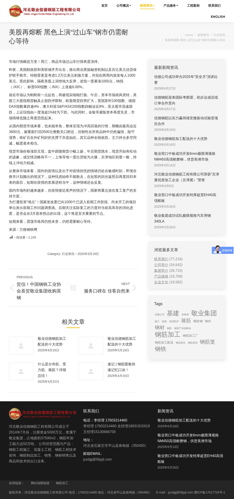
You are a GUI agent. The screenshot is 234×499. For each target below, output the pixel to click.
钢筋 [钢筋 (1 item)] (169, 328)
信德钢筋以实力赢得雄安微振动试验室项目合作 (186, 121)
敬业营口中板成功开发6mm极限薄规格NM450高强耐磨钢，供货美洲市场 (184, 156)
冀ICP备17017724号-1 (209, 492)
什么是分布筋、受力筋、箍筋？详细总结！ (52, 370)
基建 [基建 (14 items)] (173, 313)
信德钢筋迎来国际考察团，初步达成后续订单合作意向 (186, 100)
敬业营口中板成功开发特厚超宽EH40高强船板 (185, 198)
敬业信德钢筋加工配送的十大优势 (52, 341)
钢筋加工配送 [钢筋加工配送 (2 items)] (164, 342)
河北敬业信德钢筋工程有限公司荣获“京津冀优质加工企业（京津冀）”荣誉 (186, 177)
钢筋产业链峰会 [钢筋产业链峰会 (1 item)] (182, 328)
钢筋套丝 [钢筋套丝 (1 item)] (180, 342)
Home (189, 35)
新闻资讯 (203, 35)
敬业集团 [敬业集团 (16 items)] (204, 313)
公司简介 (161, 265)
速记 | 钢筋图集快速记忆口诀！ (121, 367)
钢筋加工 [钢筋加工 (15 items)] (168, 334)
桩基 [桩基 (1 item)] (164, 321)
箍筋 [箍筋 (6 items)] (186, 320)
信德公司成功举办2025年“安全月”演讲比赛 (186, 79)
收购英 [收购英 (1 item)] (185, 314)
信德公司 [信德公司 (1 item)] (160, 314)
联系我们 (161, 259)
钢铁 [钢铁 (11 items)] (160, 349)
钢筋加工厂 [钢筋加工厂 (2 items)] (190, 335)
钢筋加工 (62, 483)
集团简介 (161, 270)
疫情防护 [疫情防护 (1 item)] (174, 321)
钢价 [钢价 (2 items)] (208, 321)
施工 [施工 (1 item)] (157, 321)
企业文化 (161, 282)
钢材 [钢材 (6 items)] (160, 327)
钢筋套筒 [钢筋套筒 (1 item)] (193, 342)
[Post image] (21, 346)
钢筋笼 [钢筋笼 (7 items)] (207, 342)
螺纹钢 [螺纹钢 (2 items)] (198, 321)
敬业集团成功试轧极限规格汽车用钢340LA (182, 218)
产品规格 (161, 276)
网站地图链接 (40, 483)
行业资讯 (219, 35)
